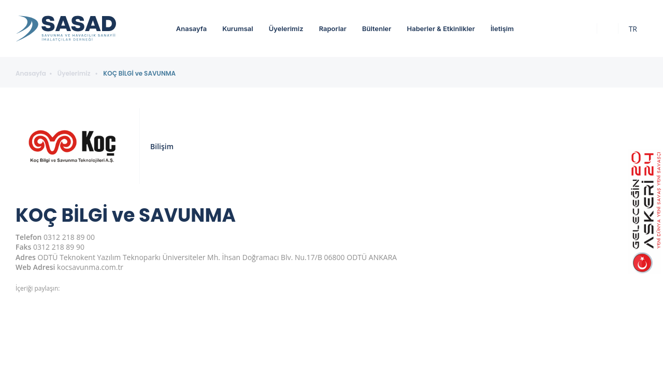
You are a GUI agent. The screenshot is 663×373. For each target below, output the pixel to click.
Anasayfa (191, 28)
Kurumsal (237, 28)
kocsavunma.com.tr (90, 267)
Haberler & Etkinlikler (440, 28)
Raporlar (333, 28)
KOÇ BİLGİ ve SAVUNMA (139, 73)
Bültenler (376, 28)
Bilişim (162, 146)
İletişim (502, 28)
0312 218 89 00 (69, 237)
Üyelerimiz (286, 28)
